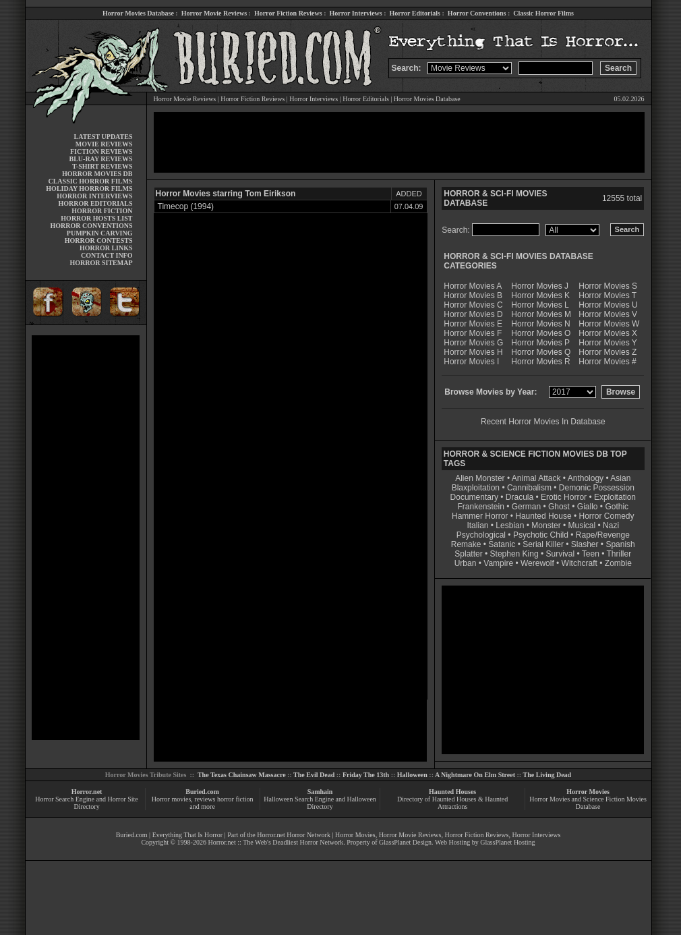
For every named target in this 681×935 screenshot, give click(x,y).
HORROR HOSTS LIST (96, 218)
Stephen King (514, 554)
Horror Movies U (608, 305)
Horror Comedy (606, 516)
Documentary (474, 497)
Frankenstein (480, 506)
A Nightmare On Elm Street (475, 774)
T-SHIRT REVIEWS (102, 166)
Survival (560, 554)
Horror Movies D (473, 314)
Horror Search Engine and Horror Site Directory (86, 802)
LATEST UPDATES (103, 136)
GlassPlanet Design (405, 842)
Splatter (468, 554)
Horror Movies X (608, 333)
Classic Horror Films (543, 13)
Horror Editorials (415, 13)
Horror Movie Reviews (214, 13)
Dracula (519, 497)
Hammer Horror (480, 516)
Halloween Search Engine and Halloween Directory (320, 802)
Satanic (501, 544)
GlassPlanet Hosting (507, 842)
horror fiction (235, 799)
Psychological (481, 535)
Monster (545, 525)
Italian (477, 525)
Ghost (559, 506)
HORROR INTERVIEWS (94, 196)
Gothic (616, 506)
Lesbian (511, 525)
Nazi (611, 525)
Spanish (619, 544)
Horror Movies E (473, 324)
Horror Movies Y (607, 342)
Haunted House (543, 516)
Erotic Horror (564, 497)
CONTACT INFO (107, 255)
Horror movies (171, 799)
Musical (582, 525)
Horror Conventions (477, 13)
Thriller (619, 554)
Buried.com (202, 791)
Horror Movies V (608, 314)
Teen (590, 554)
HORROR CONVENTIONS (92, 225)
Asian (620, 478)
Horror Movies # (607, 361)
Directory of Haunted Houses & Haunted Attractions (452, 802)
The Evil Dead (313, 774)
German (526, 506)
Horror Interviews (355, 13)
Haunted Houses (452, 791)
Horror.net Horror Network (293, 835)
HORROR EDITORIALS (95, 203)
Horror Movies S (608, 286)
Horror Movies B (473, 295)
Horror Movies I (471, 361)
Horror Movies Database (138, 13)
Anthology (585, 478)
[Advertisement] (86, 537)
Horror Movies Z (607, 352)
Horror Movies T (607, 295)
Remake (466, 544)
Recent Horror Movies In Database (543, 421)
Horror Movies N (540, 324)
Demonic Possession (596, 487)
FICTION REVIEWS (101, 151)
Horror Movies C (473, 305)
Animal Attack (536, 478)
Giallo (587, 506)
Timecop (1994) (186, 206)
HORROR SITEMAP (100, 262)
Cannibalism (529, 487)
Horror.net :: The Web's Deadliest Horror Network (275, 842)
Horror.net (86, 791)
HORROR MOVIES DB (97, 173)
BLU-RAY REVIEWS (100, 159)
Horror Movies (588, 791)
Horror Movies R (540, 361)
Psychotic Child (540, 535)
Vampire (498, 563)
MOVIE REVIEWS (104, 144)
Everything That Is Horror (187, 835)
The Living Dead (547, 774)
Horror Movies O (540, 333)
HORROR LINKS (106, 248)
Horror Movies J (539, 286)
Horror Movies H (473, 352)
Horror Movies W (609, 324)
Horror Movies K (540, 295)
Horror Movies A (473, 286)
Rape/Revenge (603, 535)
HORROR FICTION (101, 211)
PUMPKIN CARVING (100, 233)
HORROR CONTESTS (99, 240)
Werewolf (537, 563)
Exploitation (615, 497)
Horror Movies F (473, 333)
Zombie (618, 563)
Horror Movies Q (540, 352)
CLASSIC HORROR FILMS (90, 181)
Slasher (585, 544)
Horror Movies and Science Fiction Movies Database (588, 802)
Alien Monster (479, 478)
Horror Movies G (473, 342)
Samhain (320, 791)
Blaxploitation (476, 487)
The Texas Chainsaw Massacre (242, 774)
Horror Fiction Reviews (288, 13)
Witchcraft (579, 563)
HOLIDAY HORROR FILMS (89, 188)
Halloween (412, 774)
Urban (465, 563)
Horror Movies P (540, 342)
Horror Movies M (541, 314)
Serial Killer (543, 544)
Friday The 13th (366, 774)
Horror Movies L (539, 305)
